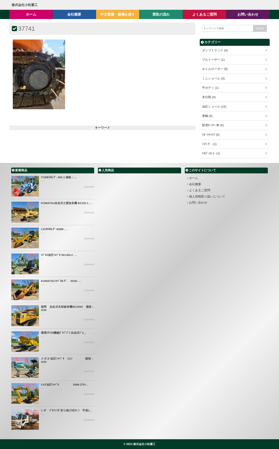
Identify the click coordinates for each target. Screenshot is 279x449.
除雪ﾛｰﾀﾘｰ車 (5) (213, 125)
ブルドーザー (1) (213, 59)
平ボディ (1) (210, 87)
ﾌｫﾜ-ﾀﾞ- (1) (209, 144)
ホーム (193, 178)
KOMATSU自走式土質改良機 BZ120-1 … (66, 203)
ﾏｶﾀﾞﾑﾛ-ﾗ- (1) (211, 153)
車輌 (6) (207, 116)
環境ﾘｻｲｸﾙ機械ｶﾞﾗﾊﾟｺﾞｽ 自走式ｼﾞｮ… (63, 332)
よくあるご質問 (199, 190)
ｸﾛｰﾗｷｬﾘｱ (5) (210, 134)
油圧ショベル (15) (214, 106)
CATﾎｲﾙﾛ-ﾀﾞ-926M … (54, 229)
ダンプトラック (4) (215, 50)
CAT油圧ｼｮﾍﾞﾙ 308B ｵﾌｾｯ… (65, 384)
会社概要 (195, 184)
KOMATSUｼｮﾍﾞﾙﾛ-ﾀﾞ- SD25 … (61, 281)
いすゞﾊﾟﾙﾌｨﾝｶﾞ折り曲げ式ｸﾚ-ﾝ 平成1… (66, 410)
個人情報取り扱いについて (207, 196)
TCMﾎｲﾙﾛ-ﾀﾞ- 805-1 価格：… (59, 177)
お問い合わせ (198, 202)
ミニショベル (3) (213, 78)
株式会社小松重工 (25, 5)
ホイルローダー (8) (215, 69)
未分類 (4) (209, 97)
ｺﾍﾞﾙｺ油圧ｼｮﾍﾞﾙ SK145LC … (59, 255)
